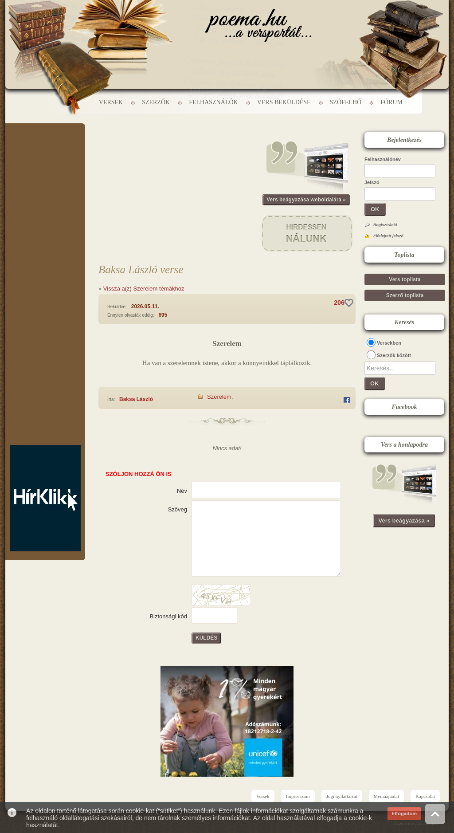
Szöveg (177, 509)
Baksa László (136, 399)
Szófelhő (346, 102)
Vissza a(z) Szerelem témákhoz (143, 288)
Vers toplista (404, 279)
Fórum (391, 102)
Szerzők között (394, 355)
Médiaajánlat (386, 796)
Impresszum (298, 796)
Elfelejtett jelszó (388, 236)
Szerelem (219, 396)
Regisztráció (385, 225)
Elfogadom (404, 813)
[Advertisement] (45, 150)
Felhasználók (213, 102)
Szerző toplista (405, 295)
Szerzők (156, 102)
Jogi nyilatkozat (341, 796)
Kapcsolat (425, 796)
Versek (111, 102)
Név (182, 490)
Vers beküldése (284, 102)
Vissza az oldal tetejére (435, 814)
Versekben (389, 343)
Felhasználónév (382, 159)
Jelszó (372, 182)
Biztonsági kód (168, 616)
